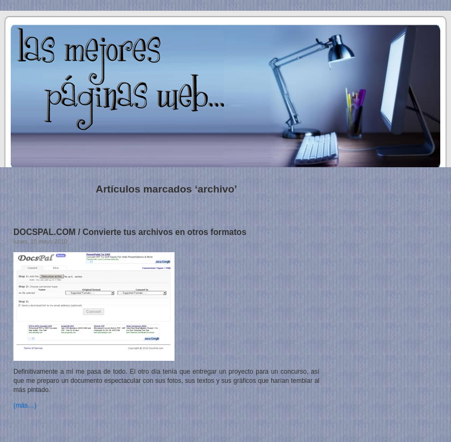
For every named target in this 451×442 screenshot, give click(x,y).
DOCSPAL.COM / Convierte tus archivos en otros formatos (129, 232)
